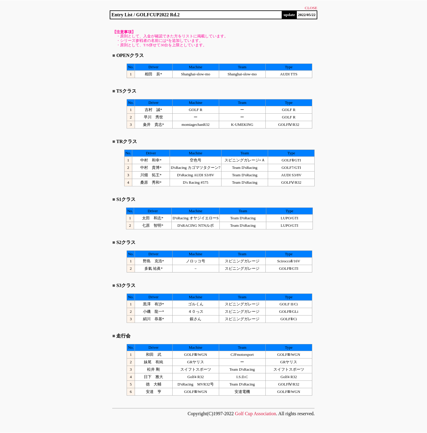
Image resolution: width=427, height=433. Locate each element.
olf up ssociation (255, 413)
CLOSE (311, 8)
